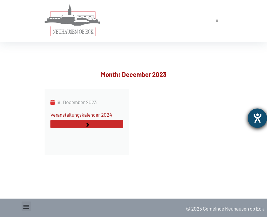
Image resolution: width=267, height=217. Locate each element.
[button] (217, 21)
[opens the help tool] (257, 118)
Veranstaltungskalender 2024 (81, 115)
